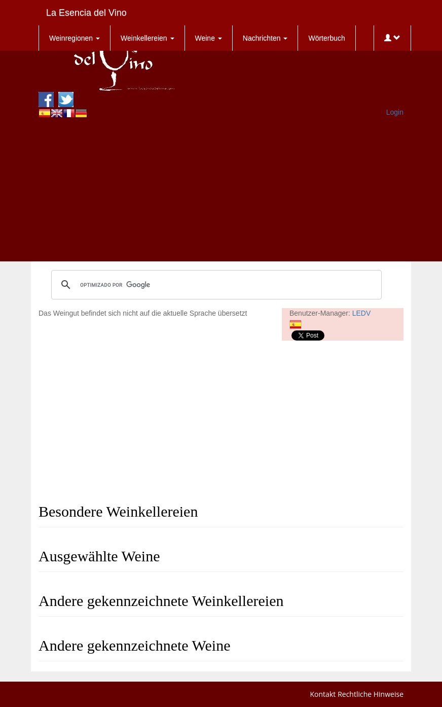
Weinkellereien (147, 38)
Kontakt (323, 694)
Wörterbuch (326, 38)
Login (394, 112)
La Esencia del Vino (86, 13)
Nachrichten (265, 38)
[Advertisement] (221, 190)
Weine (208, 38)
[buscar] (215, 285)
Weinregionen (74, 38)
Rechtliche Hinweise (370, 694)
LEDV (361, 313)
